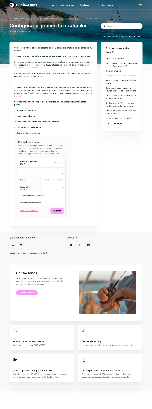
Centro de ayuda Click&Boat (22, 18)
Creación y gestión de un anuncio (81, 18)
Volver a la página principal (63, 5)
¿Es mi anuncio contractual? (118, 118)
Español (140, 5)
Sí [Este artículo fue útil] (13, 245)
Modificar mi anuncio (114, 58)
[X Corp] (79, 245)
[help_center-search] (121, 26)
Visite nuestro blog (92, 341)
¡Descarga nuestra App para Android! (32, 370)
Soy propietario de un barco (50, 18)
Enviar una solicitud (131, 36)
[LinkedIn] (88, 245)
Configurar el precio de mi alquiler (120, 75)
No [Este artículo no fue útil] (21, 245)
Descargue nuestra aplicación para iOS (102, 370)
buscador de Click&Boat (25, 68)
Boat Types (85, 5)
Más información (115, 123)
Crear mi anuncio (113, 71)
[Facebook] (71, 245)
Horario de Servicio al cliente (28, 341)
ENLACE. (18, 96)
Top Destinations (105, 5)
